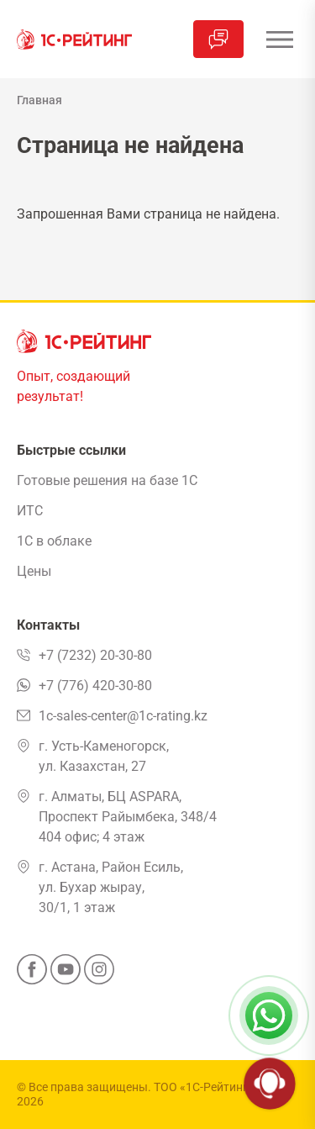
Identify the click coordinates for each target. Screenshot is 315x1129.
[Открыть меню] (279, 39)
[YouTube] (65, 974)
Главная (39, 100)
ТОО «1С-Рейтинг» (204, 1087)
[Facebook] (32, 974)
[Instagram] (99, 974)
